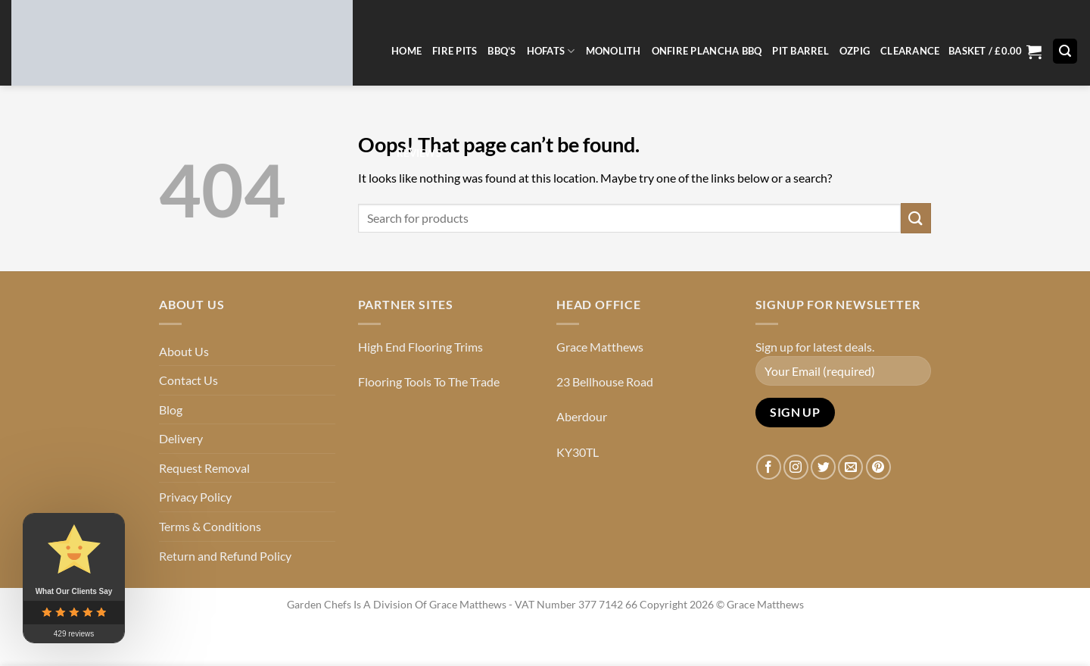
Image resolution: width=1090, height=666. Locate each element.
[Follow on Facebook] (768, 467)
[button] (995, 51)
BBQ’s (501, 51)
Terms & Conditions (210, 526)
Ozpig (854, 51)
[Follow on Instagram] (795, 467)
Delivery (181, 438)
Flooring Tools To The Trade (429, 381)
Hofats (551, 51)
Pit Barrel (800, 51)
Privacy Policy (195, 496)
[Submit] (916, 218)
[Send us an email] (850, 467)
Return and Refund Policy (225, 556)
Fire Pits (454, 51)
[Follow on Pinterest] (878, 467)
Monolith (613, 51)
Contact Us (188, 380)
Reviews (419, 153)
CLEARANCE (909, 51)
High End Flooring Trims (420, 346)
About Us (184, 351)
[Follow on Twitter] (823, 467)
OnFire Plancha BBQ (707, 51)
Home (406, 51)
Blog (170, 409)
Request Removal (204, 468)
